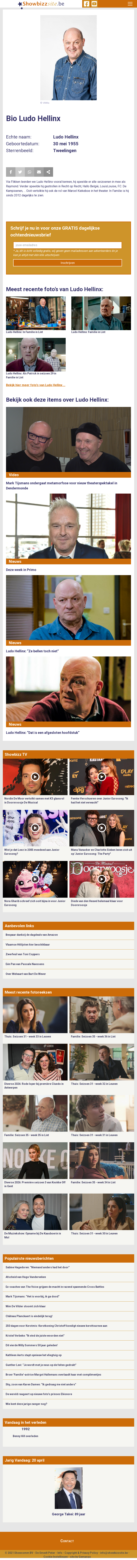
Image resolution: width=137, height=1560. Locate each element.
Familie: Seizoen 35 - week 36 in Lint (93, 1036)
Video (14, 475)
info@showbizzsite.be (114, 1552)
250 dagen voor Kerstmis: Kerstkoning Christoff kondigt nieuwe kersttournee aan (56, 1325)
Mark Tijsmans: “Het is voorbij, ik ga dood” (32, 1296)
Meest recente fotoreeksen (28, 992)
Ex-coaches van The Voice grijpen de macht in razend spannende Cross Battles (55, 1286)
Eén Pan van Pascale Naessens (25, 964)
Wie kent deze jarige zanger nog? (26, 1403)
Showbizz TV (16, 754)
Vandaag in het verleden (25, 1422)
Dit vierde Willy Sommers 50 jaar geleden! (32, 1345)
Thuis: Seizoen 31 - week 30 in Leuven (94, 1233)
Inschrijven (68, 263)
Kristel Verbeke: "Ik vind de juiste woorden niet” (35, 1335)
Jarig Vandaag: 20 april (24, 1460)
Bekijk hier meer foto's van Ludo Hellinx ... (35, 385)
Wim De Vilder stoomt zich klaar (26, 1306)
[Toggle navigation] (130, 4)
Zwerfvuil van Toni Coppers (23, 954)
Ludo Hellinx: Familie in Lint (88, 332)
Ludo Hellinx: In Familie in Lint (24, 332)
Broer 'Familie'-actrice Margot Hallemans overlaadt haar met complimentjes (53, 1374)
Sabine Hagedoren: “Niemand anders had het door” (38, 1267)
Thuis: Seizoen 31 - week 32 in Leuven (94, 1083)
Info (59, 1552)
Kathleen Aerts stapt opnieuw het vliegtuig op (34, 1355)
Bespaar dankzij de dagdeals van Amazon (32, 934)
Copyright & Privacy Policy (81, 1552)
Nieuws (15, 561)
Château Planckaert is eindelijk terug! (29, 1316)
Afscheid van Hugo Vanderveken (26, 1276)
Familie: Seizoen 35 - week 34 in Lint (93, 1182)
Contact (67, 1541)
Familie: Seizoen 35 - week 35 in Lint (26, 1135)
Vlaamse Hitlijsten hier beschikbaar (28, 944)
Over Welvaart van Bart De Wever (26, 973)
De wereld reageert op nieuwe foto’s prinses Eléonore (39, 1394)
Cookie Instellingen (55, 1556)
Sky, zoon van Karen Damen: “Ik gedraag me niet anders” (41, 1384)
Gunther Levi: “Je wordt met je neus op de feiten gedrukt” (41, 1364)
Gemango (85, 1556)
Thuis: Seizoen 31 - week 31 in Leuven (94, 1135)
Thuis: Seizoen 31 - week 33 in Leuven (27, 1036)
